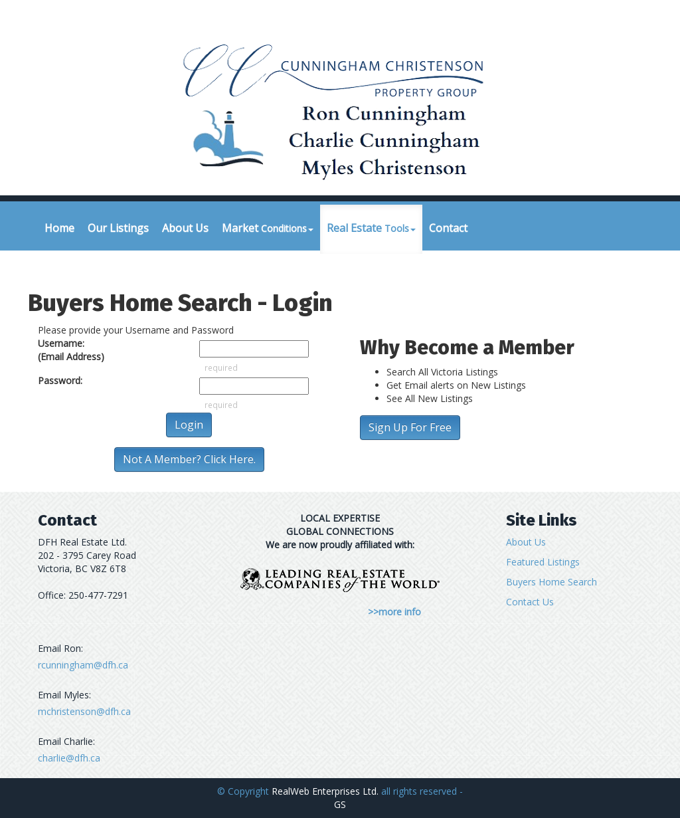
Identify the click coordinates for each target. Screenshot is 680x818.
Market (267, 228)
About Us (185, 228)
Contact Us (530, 601)
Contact (448, 228)
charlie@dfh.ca (69, 758)
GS (340, 804)
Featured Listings (543, 562)
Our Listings (118, 228)
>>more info (394, 611)
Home (59, 228)
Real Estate (371, 228)
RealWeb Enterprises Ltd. (325, 791)
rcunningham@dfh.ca (83, 665)
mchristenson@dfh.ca (84, 711)
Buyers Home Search (551, 581)
